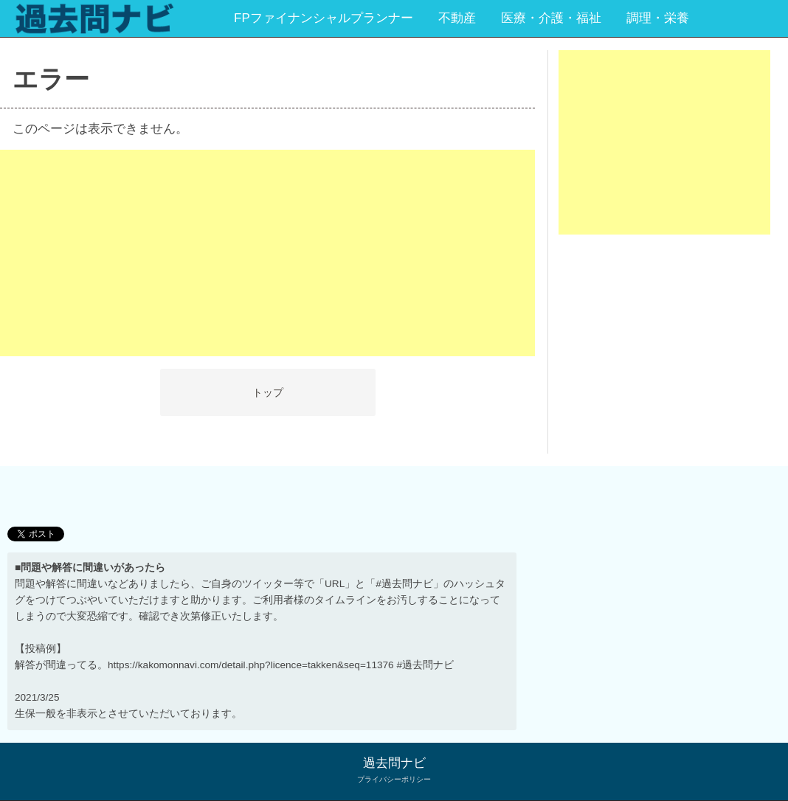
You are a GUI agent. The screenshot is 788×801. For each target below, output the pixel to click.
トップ (267, 392)
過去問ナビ (394, 763)
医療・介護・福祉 (551, 18)
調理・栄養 (657, 18)
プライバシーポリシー (394, 779)
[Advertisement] (267, 253)
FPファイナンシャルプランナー (323, 18)
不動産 (457, 18)
